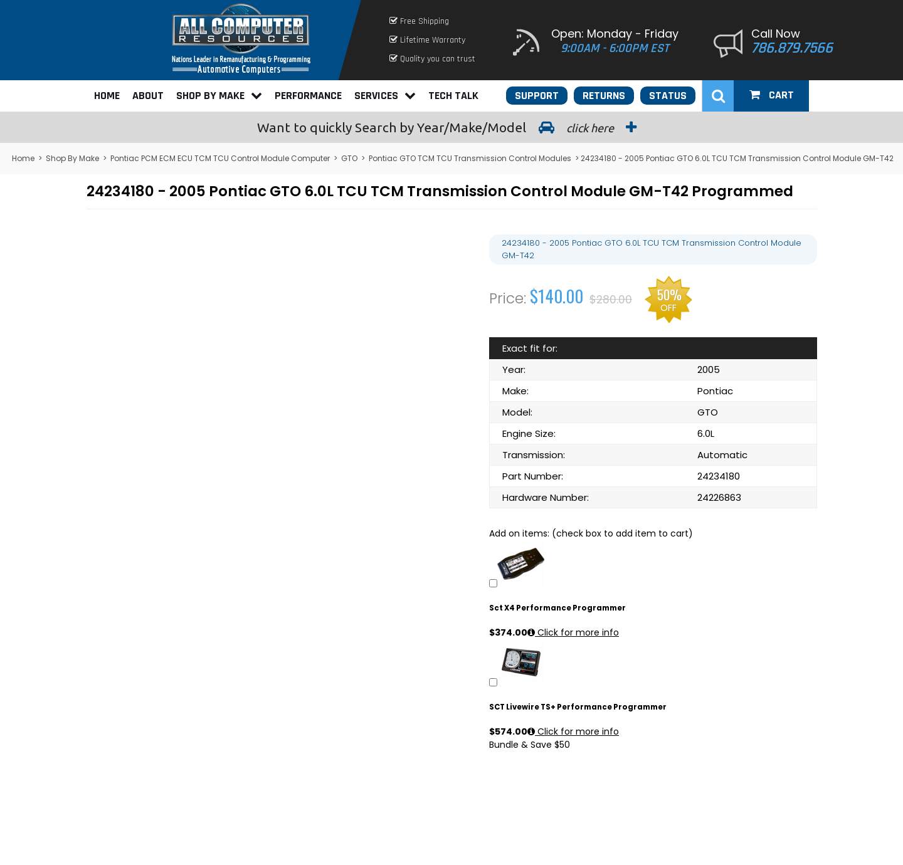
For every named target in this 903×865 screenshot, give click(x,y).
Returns (604, 95)
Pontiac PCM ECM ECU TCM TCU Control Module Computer (220, 158)
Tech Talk (453, 95)
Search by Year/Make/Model (451, 127)
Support (537, 95)
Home (107, 95)
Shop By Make (219, 95)
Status (668, 95)
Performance (308, 95)
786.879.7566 (792, 48)
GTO (349, 158)
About (148, 95)
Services (385, 95)
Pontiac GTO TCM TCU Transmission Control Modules (470, 158)
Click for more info (573, 632)
